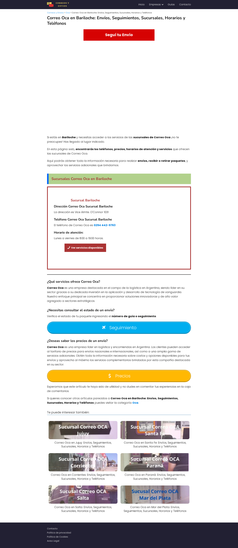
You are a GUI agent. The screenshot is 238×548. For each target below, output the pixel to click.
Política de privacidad (59, 532)
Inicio (142, 4)
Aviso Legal (53, 540)
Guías (171, 4)
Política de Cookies (57, 536)
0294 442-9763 (105, 225)
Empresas (155, 4)
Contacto (185, 4)
